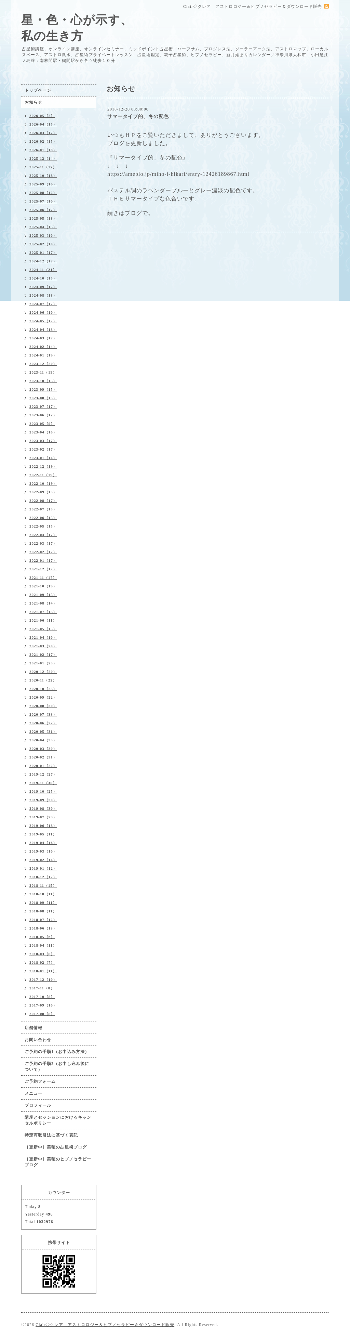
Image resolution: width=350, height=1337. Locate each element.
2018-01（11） (43, 971)
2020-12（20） (43, 672)
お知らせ (33, 102)
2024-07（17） (43, 304)
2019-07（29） (43, 817)
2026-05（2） (42, 116)
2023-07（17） (43, 406)
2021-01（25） (43, 663)
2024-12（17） (43, 261)
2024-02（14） (43, 347)
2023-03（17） (43, 441)
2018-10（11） (43, 894)
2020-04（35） (43, 740)
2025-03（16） (43, 235)
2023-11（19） (43, 372)
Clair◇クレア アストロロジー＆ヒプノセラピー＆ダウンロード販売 (105, 1324)
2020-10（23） (43, 689)
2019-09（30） (43, 800)
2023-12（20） (43, 364)
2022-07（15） (43, 509)
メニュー (33, 1093)
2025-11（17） (43, 167)
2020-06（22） (43, 723)
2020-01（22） (43, 766)
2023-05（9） (42, 423)
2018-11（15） (43, 885)
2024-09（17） (43, 287)
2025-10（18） (43, 175)
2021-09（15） (43, 595)
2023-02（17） (43, 449)
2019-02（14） (43, 860)
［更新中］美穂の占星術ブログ (56, 1147)
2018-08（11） (43, 911)
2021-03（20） (43, 646)
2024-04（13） (43, 329)
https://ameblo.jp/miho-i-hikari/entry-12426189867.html (178, 174)
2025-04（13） (43, 227)
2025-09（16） (43, 184)
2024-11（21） (43, 270)
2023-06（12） (43, 415)
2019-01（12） (43, 868)
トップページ (38, 90)
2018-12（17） (43, 877)
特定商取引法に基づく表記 (51, 1135)
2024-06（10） (43, 312)
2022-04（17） (43, 535)
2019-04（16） (43, 843)
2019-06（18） (43, 825)
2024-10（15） (43, 278)
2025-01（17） (43, 252)
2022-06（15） (43, 518)
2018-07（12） (43, 920)
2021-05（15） (43, 629)
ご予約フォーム (40, 1081)
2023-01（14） (43, 458)
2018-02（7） (42, 962)
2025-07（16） (43, 201)
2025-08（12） (43, 193)
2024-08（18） (43, 295)
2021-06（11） (43, 620)
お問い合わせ (38, 1039)
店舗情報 (33, 1027)
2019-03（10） (43, 851)
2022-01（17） (43, 560)
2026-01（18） (43, 150)
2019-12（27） (43, 774)
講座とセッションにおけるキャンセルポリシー (58, 1120)
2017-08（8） (42, 1014)
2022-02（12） (43, 552)
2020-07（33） (43, 714)
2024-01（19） (43, 355)
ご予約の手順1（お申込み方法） (57, 1051)
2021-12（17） (43, 569)
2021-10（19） (43, 586)
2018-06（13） (43, 928)
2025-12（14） (43, 158)
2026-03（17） (43, 133)
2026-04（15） (43, 124)
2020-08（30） (43, 706)
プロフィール (38, 1105)
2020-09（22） (43, 697)
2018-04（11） (43, 945)
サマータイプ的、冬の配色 (138, 116)
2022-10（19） (43, 483)
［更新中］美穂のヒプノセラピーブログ (58, 1162)
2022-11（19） (43, 475)
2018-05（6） (42, 937)
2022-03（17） (43, 543)
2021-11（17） (43, 577)
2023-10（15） (43, 381)
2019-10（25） (43, 791)
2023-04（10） (43, 432)
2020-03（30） (43, 749)
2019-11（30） (43, 783)
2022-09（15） (43, 492)
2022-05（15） (43, 526)
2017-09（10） (43, 1005)
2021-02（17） (43, 654)
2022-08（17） (43, 500)
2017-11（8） (42, 988)
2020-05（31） (43, 731)
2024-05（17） (43, 321)
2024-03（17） (43, 338)
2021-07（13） (43, 612)
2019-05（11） (43, 834)
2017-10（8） (42, 997)
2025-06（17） (43, 210)
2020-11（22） (43, 680)
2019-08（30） (43, 808)
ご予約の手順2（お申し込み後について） (57, 1066)
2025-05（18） (43, 218)
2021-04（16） (43, 637)
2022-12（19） (43, 466)
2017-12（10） (43, 979)
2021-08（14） (43, 603)
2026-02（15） (43, 141)
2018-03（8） (42, 954)
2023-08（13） (43, 398)
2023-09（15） (43, 389)
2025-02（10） (43, 244)
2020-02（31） (43, 757)
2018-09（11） (43, 902)
